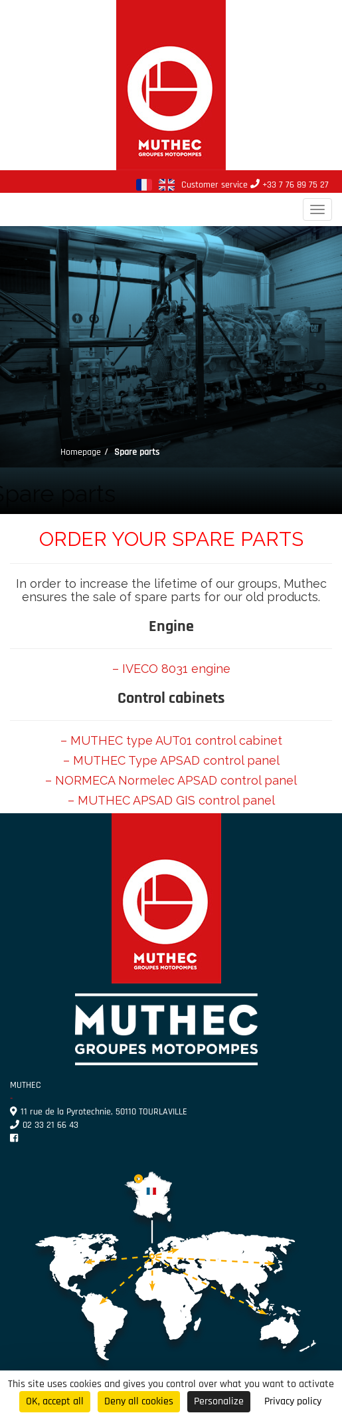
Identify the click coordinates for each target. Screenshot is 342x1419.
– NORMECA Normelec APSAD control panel (171, 780)
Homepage (80, 452)
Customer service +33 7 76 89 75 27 (255, 185)
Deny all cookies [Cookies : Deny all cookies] (138, 1401)
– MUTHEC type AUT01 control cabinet (171, 740)
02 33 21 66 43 (44, 1125)
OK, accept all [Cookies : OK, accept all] (55, 1401)
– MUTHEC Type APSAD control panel (171, 760)
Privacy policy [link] (292, 1401)
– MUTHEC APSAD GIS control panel (171, 800)
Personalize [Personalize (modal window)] (219, 1401)
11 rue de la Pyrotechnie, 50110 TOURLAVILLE (98, 1112)
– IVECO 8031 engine (171, 669)
